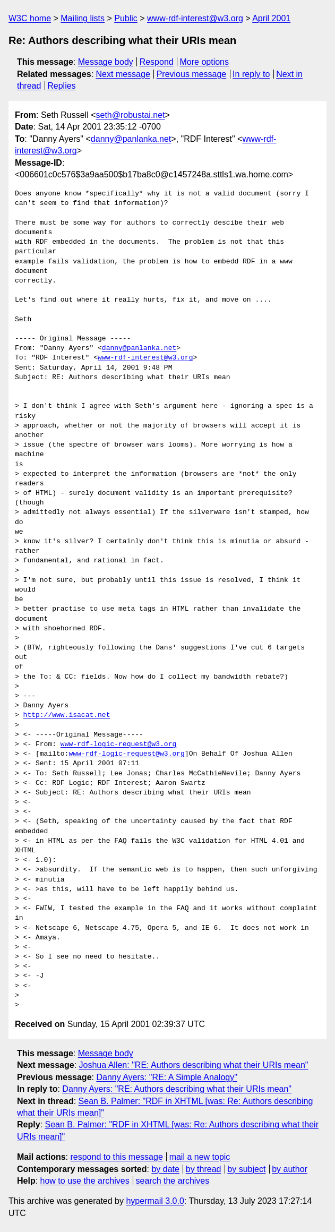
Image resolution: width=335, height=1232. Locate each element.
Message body (105, 61)
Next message (123, 74)
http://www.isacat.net (66, 715)
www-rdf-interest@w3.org (195, 18)
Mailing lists (83, 18)
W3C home (29, 18)
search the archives (173, 1180)
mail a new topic (199, 1156)
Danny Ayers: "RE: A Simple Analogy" (166, 1077)
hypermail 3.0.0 (155, 1200)
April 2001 (271, 18)
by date (165, 1169)
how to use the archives (85, 1180)
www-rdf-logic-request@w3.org (118, 744)
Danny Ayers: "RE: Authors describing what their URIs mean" (176, 1088)
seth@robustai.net (130, 114)
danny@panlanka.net (131, 138)
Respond (157, 61)
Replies (61, 85)
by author (289, 1169)
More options (204, 61)
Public (126, 18)
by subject (246, 1169)
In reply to (251, 74)
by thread (203, 1169)
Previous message (192, 74)
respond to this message (116, 1156)
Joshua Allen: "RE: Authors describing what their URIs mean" (193, 1065)
